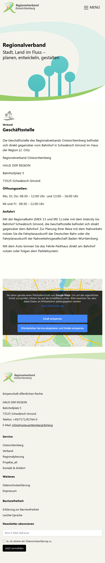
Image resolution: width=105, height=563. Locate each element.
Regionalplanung (13, 456)
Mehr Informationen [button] (52, 305)
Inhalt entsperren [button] (52, 318)
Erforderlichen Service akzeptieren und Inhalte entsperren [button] (52, 328)
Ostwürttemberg (13, 445)
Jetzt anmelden (14, 548)
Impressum (10, 491)
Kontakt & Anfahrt (14, 468)
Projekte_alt (10, 462)
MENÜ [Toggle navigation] (91, 7)
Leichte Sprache (12, 515)
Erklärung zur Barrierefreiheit (21, 509)
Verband (8, 451)
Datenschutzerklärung (16, 485)
